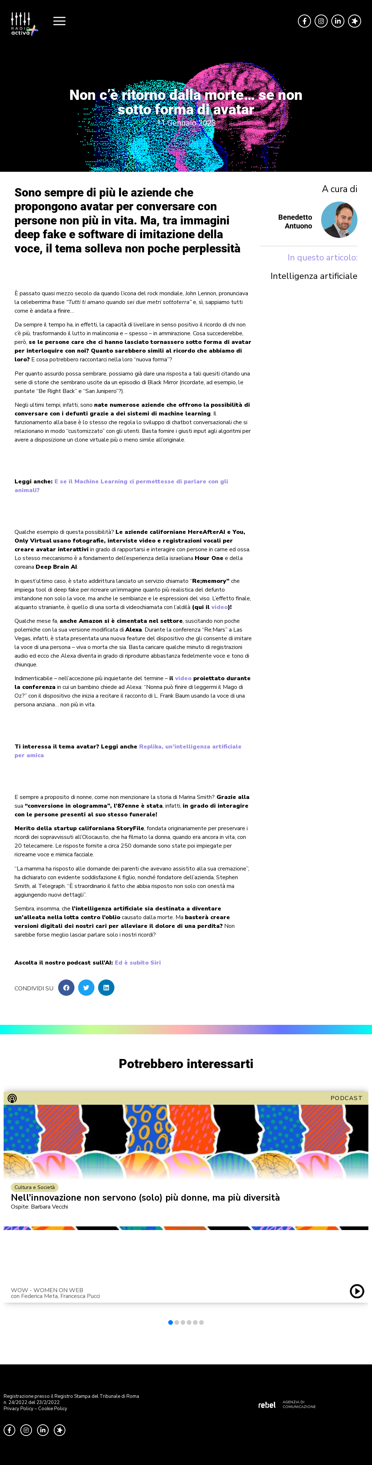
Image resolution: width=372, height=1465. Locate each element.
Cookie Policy (52, 1408)
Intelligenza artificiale (314, 276)
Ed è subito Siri (138, 963)
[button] (66, 987)
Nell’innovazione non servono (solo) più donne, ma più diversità (145, 1197)
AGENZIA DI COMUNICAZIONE (299, 1404)
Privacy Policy (18, 1408)
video (219, 607)
